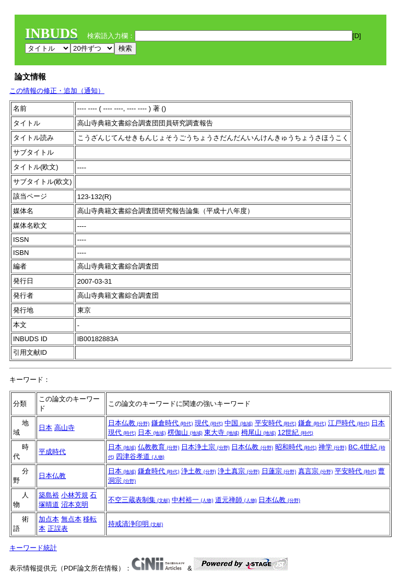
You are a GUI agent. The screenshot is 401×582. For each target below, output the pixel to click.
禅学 (333, 447)
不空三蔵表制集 (139, 500)
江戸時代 (349, 423)
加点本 (49, 519)
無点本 (71, 519)
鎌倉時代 (172, 423)
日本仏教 (129, 423)
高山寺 (64, 428)
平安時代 (276, 423)
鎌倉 (312, 423)
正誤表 (58, 528)
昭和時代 (296, 447)
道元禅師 (236, 500)
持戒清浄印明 (135, 524)
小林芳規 (74, 495)
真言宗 (315, 471)
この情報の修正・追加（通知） (56, 91)
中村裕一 (193, 500)
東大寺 (221, 432)
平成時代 (52, 452)
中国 (239, 423)
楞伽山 (185, 432)
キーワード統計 (33, 548)
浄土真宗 (239, 471)
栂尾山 (258, 432)
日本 (45, 428)
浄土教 (198, 471)
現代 (209, 423)
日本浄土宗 (205, 447)
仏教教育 (159, 447)
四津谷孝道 (140, 456)
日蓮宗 (279, 471)
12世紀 (295, 432)
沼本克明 (74, 504)
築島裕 (49, 495)
